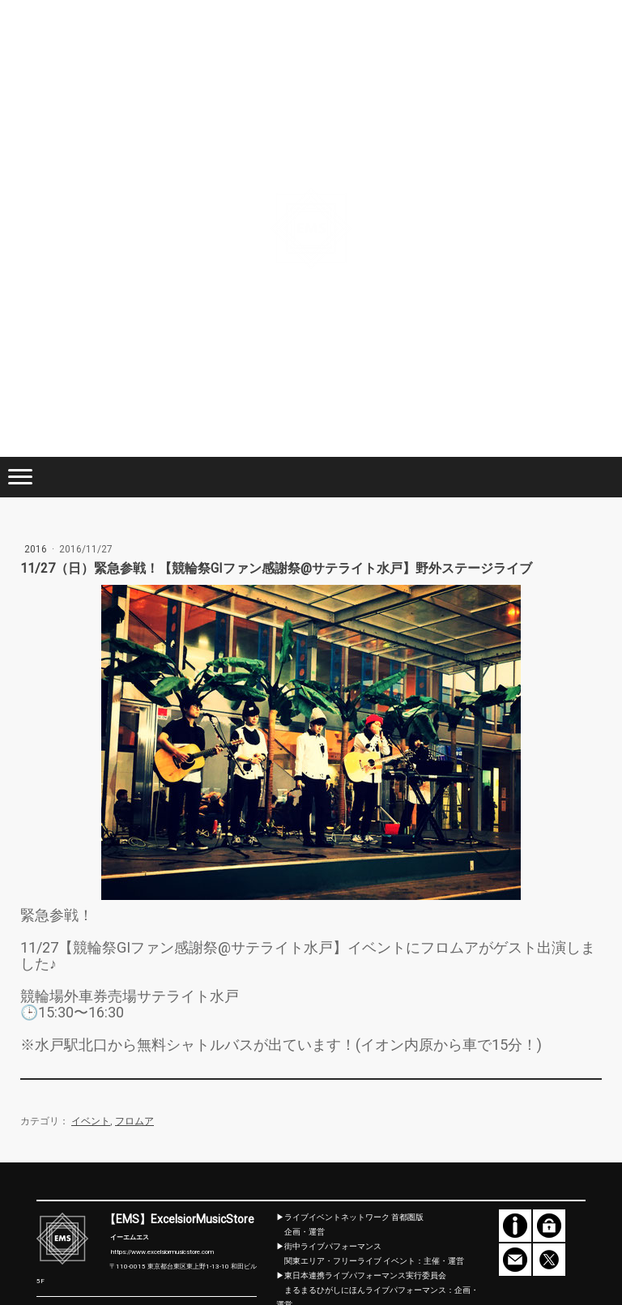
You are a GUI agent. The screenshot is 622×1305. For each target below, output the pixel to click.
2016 (36, 549)
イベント (90, 1121)
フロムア (134, 1121)
